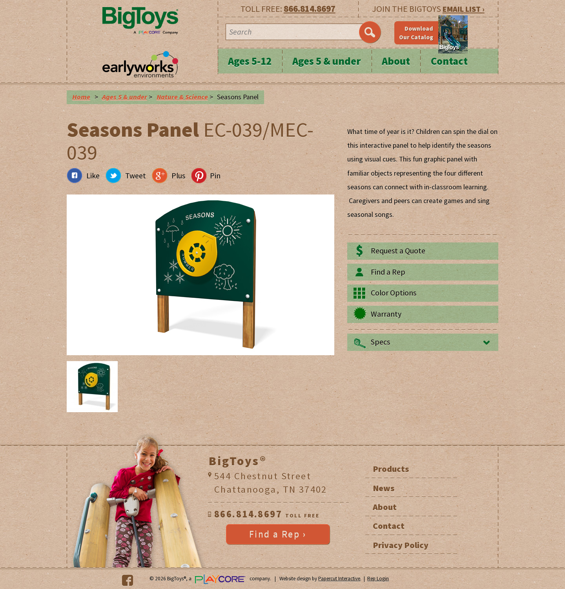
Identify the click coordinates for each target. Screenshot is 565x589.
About (396, 61)
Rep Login (378, 578)
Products (391, 468)
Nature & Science (182, 97)
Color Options (393, 292)
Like (93, 175)
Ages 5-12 (250, 61)
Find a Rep (388, 272)
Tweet (135, 175)
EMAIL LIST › (464, 9)
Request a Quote (398, 250)
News (383, 488)
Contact (449, 61)
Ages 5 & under (326, 61)
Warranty (386, 314)
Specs (380, 342)
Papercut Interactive (339, 578)
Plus (178, 175)
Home (81, 97)
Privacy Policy (400, 544)
